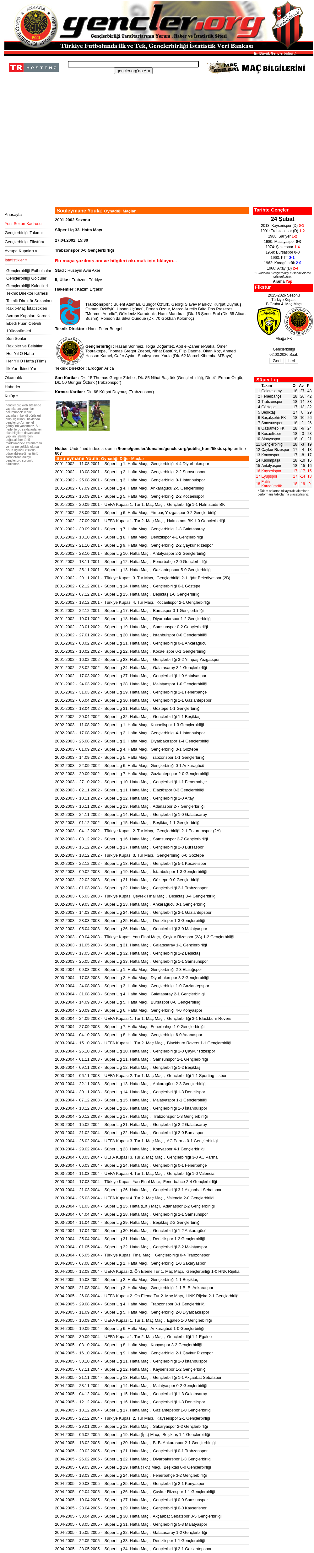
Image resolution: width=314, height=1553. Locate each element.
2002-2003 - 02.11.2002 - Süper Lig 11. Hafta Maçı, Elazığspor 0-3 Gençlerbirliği (129, 790)
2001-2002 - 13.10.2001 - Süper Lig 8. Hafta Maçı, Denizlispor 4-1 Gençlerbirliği (129, 537)
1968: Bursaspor (283, 252)
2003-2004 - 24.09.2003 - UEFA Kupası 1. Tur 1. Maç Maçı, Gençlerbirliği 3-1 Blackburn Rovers (143, 1018)
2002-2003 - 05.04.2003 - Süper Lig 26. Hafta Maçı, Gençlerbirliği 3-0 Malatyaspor (131, 928)
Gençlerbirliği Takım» (24, 232)
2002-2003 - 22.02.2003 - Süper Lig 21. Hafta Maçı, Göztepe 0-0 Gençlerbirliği (127, 879)
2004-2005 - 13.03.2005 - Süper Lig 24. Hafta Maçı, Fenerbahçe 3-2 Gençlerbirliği (131, 1475)
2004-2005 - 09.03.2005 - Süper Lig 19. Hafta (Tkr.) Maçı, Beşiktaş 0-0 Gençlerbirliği (133, 1467)
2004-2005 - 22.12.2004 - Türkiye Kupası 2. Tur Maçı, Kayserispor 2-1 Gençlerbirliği (132, 1418)
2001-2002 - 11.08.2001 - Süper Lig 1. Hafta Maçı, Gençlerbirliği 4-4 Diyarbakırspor (132, 463)
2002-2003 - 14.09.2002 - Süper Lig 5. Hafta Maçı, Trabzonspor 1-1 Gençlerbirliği (130, 757)
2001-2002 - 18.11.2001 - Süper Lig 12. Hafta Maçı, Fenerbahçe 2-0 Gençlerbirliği (131, 561)
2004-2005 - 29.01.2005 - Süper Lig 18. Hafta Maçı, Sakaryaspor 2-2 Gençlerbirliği (131, 1426)
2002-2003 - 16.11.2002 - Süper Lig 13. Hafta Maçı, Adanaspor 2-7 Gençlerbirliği (129, 806)
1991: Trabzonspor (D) (283, 231)
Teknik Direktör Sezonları (29, 300)
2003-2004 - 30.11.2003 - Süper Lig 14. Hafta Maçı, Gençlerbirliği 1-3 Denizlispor (130, 1092)
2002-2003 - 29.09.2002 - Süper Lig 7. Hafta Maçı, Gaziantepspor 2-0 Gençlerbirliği (132, 773)
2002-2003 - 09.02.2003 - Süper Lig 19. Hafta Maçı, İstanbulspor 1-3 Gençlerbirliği (131, 871)
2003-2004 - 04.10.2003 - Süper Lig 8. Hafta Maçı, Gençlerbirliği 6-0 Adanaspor (128, 1034)
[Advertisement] (157, 160)
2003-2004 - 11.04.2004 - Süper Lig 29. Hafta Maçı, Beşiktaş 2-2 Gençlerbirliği (127, 1222)
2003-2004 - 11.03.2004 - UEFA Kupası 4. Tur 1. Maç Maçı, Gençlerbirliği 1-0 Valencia (134, 1173)
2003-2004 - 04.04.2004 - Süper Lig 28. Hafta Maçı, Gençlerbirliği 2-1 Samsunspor (131, 1214)
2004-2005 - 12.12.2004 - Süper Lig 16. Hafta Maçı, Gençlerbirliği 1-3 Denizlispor (130, 1402)
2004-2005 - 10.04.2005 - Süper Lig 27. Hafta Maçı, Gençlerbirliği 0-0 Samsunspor (131, 1499)
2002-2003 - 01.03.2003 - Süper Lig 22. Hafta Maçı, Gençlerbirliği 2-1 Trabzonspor (131, 888)
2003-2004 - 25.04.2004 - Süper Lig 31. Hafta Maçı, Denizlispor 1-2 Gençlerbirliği (130, 1238)
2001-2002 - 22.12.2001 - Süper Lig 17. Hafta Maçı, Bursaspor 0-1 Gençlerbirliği (129, 610)
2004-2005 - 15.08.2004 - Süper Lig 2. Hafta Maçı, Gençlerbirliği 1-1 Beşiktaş (126, 1279)
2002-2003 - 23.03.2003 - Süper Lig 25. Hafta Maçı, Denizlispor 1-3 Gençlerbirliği (130, 920)
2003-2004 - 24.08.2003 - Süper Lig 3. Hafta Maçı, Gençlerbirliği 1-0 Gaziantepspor (132, 985)
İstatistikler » (16, 260)
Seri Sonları (17, 338)
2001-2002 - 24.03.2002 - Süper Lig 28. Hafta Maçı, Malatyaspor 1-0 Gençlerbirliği (131, 684)
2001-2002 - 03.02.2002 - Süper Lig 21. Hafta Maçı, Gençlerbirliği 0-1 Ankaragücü (131, 643)
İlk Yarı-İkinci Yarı (21, 368)
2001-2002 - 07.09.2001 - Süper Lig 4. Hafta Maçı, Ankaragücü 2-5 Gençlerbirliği (129, 488)
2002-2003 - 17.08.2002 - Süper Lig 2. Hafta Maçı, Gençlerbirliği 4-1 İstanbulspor (130, 733)
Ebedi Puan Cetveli (23, 323)
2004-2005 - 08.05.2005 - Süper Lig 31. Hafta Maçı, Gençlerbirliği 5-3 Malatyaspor (131, 1524)
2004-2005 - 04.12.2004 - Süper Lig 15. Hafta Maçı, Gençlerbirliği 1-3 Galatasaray (131, 1393)
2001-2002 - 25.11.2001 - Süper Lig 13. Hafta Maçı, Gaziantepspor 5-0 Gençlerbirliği (133, 569)
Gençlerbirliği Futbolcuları (29, 270)
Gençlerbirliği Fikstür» (24, 241)
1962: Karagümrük (282, 263)
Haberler (12, 386)
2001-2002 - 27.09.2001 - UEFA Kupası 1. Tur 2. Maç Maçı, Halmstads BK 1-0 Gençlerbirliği (140, 520)
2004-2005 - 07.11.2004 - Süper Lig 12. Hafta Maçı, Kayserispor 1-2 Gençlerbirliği (131, 1369)
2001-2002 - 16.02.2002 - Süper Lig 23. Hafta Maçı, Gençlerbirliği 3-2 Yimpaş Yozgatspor (137, 659)
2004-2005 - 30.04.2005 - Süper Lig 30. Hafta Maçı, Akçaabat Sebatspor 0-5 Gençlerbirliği (138, 1516)
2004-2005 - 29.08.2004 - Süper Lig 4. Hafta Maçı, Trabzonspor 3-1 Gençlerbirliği (130, 1304)
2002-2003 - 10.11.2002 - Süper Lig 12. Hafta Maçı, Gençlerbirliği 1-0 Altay (124, 798)
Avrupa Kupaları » (21, 251)
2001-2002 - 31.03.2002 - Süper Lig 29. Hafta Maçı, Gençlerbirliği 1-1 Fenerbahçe (131, 692)
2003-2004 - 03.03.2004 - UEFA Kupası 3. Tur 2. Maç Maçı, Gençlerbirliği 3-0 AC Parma (136, 1157)
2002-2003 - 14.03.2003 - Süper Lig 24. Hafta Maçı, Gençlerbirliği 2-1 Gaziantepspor (133, 912)
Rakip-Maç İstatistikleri (26, 308)
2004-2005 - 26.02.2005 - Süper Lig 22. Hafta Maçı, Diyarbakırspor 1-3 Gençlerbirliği (133, 1459)
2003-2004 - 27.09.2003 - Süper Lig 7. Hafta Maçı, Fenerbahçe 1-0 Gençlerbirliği (129, 1026)
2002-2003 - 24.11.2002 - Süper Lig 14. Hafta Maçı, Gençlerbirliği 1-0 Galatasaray (131, 814)
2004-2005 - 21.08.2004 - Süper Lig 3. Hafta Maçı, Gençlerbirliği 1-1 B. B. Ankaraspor (134, 1287)
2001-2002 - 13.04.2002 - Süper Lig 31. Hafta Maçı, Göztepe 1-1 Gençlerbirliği (127, 708)
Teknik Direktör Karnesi (27, 293)
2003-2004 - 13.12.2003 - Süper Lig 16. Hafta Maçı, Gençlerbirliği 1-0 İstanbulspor (131, 1108)
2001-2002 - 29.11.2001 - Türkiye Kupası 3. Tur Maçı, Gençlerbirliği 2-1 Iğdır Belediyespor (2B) (142, 578)
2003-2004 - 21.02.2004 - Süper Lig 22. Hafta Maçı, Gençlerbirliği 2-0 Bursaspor (129, 1132)
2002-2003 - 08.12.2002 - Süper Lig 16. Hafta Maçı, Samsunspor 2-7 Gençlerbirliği (131, 839)
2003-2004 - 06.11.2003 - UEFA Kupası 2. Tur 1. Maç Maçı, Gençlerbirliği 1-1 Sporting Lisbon (141, 1075)
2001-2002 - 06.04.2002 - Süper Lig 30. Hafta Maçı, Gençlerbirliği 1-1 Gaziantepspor (133, 700)
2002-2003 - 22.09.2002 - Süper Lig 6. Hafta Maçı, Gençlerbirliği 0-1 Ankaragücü (129, 765)
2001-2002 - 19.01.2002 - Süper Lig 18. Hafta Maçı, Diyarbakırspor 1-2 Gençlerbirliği (133, 618)
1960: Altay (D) (282, 268)
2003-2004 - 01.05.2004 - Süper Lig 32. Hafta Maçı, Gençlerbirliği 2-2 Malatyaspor (131, 1247)
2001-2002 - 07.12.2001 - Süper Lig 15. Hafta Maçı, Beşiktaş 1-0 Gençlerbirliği (127, 594)
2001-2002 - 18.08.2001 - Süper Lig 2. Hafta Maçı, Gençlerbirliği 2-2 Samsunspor (130, 471)
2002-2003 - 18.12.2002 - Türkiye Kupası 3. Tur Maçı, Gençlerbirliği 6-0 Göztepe (129, 855)
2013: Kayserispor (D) (282, 225)
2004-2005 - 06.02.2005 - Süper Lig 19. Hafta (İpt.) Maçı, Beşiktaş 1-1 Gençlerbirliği (132, 1434)
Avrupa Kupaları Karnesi (28, 315)
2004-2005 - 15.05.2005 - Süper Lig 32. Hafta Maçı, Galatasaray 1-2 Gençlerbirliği (131, 1532)
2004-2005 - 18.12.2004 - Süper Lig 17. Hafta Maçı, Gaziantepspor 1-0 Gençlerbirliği (133, 1410)
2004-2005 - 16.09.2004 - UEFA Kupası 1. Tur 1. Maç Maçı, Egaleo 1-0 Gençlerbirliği (133, 1320)
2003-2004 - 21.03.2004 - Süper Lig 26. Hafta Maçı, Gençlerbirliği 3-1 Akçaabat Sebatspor (138, 1189)
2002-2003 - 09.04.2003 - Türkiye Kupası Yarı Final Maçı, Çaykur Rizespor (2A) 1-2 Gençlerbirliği (144, 936)
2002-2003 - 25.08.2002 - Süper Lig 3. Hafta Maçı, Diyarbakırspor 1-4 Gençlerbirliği (132, 741)
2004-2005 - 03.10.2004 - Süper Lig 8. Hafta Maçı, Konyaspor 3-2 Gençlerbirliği (128, 1344)
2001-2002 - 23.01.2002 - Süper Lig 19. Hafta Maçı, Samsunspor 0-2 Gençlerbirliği (131, 626)
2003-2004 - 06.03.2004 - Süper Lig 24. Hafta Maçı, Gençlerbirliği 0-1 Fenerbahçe (131, 1165)
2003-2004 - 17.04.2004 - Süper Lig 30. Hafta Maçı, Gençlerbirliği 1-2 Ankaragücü (131, 1230)
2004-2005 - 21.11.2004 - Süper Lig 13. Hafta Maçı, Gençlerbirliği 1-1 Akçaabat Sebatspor (138, 1377)
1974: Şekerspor (283, 247)
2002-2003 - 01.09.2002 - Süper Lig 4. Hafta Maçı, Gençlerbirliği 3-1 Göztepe (126, 749)
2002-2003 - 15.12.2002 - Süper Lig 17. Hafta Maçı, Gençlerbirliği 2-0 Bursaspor (129, 847)
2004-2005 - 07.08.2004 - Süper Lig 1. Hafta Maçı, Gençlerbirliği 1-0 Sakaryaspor (130, 1263)
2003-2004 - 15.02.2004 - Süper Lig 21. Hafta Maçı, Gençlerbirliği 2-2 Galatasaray (131, 1124)
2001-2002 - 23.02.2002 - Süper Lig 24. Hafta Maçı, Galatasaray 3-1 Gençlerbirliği (131, 667)
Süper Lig (267, 379)
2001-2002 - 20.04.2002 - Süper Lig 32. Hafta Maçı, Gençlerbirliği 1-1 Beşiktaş (127, 716)
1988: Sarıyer (282, 236)
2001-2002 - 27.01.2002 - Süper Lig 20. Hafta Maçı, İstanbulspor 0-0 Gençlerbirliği (131, 635)
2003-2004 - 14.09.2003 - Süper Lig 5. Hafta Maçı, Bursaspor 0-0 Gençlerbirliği (128, 1002)
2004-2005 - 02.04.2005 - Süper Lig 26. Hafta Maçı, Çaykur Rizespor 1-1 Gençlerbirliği (135, 1491)
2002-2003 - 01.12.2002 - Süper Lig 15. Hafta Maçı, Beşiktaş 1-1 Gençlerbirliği (127, 822)
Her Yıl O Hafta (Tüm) (26, 361)
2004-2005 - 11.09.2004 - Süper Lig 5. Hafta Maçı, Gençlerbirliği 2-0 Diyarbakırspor (132, 1312)
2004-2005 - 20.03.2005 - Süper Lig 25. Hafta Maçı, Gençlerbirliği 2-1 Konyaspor (129, 1483)
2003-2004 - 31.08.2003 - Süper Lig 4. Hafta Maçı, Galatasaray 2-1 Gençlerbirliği (130, 994)
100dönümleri (18, 331)
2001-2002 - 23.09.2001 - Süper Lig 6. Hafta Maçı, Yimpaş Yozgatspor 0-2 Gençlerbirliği (136, 512)
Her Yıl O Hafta (20, 353)
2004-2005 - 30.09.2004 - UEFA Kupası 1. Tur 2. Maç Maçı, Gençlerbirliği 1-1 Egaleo (133, 1336)
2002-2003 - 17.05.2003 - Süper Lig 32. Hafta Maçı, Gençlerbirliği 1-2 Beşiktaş (127, 953)
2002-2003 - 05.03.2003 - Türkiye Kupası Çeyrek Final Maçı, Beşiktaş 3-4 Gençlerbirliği (135, 896)
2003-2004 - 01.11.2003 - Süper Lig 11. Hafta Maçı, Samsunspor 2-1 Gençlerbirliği (131, 1059)
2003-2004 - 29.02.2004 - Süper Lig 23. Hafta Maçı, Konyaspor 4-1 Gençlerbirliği (129, 1149)
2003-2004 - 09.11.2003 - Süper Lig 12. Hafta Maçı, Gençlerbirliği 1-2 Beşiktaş (127, 1067)
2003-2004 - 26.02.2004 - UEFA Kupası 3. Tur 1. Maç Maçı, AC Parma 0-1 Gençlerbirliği (136, 1140)
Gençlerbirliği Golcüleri (26, 278)
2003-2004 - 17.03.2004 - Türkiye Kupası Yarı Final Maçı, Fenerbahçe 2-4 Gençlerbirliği (136, 1181)
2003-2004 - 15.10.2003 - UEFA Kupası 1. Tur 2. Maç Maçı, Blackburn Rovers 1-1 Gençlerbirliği (143, 1043)
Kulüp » (12, 396)
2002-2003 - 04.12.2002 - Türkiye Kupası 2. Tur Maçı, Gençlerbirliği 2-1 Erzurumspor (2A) (138, 830)
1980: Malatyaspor (282, 241)
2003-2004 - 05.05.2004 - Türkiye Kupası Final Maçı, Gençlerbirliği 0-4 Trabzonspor (132, 1255)
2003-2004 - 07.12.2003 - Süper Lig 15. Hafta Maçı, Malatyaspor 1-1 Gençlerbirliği (131, 1100)
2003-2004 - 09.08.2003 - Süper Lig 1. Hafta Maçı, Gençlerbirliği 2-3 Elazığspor (128, 969)
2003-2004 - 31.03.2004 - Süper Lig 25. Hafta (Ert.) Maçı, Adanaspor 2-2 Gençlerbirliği (135, 1206)
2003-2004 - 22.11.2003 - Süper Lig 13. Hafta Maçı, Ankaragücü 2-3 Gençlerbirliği (131, 1083)
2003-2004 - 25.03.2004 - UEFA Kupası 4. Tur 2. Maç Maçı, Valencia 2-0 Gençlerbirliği (134, 1198)
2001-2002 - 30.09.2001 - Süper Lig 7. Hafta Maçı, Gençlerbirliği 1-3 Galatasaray (130, 529)
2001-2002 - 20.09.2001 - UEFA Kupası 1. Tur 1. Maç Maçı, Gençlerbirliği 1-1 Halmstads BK (140, 504)
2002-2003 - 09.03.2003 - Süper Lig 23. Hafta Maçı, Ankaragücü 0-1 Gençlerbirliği (131, 904)
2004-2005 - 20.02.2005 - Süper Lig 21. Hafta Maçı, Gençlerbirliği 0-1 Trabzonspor (131, 1451)
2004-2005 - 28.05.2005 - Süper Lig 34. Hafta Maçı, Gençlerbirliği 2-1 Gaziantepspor (133, 1548)
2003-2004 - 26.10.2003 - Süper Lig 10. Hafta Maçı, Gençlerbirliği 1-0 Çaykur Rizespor (135, 1051)
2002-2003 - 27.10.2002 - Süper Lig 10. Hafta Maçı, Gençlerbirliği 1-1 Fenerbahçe (131, 781)
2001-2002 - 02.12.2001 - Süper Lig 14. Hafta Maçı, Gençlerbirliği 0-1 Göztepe (127, 586)
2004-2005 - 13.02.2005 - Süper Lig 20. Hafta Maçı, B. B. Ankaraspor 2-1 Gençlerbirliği (135, 1442)
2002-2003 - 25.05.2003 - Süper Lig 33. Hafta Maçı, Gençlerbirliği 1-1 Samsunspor (131, 961)
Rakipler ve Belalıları (25, 346)
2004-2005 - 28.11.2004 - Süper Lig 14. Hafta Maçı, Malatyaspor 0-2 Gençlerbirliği (131, 1385)
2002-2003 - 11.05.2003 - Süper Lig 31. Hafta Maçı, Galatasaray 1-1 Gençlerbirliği (131, 945)
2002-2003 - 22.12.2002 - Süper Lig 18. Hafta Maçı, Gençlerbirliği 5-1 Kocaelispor (130, 863)
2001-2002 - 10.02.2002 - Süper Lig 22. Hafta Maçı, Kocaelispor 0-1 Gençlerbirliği (130, 651)
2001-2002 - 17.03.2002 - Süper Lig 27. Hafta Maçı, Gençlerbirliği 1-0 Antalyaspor (130, 675)
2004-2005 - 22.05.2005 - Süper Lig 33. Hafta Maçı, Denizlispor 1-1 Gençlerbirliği (130, 1540)
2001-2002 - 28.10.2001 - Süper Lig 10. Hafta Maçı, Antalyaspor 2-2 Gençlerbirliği (130, 553)
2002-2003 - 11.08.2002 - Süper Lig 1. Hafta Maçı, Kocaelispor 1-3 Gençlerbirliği (129, 724)
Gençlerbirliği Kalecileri (27, 285)
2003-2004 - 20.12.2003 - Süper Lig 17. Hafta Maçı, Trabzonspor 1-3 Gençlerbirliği (131, 1116)
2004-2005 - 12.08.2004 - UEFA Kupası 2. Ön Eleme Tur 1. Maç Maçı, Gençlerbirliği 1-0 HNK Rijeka (147, 1271)
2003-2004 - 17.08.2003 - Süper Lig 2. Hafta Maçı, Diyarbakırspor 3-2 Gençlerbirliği (132, 977)
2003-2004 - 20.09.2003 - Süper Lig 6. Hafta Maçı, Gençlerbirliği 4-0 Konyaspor (128, 1010)
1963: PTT (283, 257)
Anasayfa (13, 214)
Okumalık (13, 377)
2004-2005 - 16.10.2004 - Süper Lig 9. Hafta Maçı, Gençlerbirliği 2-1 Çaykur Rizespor (134, 1353)
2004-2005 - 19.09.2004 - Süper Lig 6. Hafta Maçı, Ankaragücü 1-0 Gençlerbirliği (129, 1328)
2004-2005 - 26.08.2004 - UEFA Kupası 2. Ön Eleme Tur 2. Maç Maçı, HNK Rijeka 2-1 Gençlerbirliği (147, 1295)
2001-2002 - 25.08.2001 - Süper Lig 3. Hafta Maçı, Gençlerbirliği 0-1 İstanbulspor (130, 480)
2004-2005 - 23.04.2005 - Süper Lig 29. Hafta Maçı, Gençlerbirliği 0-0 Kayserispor (131, 1508)
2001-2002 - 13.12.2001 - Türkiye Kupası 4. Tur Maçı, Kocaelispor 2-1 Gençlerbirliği (132, 602)
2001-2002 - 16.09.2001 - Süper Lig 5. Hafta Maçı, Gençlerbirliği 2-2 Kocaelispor (129, 496)
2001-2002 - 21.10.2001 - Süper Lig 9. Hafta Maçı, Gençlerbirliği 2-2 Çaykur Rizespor (134, 545)
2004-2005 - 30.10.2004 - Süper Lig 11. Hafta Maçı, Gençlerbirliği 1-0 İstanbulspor (131, 1361)
